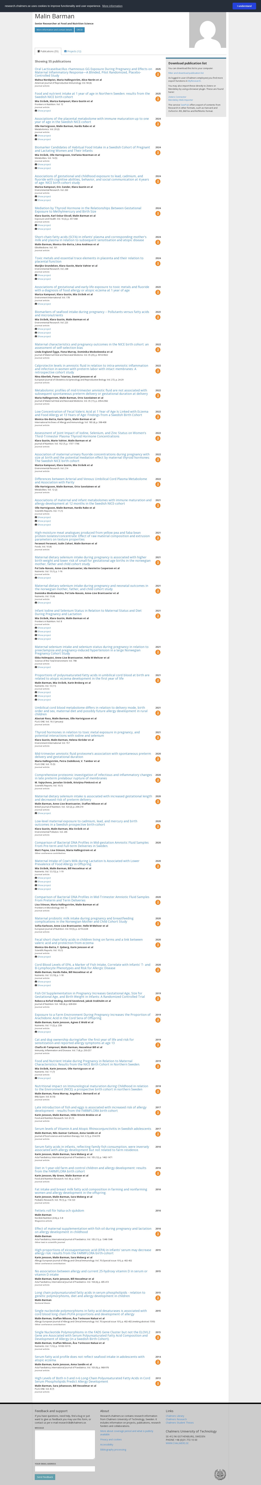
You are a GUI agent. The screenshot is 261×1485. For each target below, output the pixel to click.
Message (39, 1428)
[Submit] (45, 1477)
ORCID (80, 29)
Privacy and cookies (111, 1439)
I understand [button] (244, 6)
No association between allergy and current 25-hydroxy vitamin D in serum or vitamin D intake (91, 1272)
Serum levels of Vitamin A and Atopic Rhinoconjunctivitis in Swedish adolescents (93, 1129)
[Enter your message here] (65, 1444)
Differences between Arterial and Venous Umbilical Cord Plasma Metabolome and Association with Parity (91, 480)
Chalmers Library (175, 1415)
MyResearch (194, 80)
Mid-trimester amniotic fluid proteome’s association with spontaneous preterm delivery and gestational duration (93, 755)
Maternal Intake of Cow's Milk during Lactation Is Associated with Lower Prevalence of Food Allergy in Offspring (87, 862)
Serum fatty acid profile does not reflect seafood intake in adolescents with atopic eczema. (89, 1358)
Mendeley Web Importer (180, 99)
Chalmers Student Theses (180, 1422)
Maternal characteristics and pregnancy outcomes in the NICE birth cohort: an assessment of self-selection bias (92, 346)
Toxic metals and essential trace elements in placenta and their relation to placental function (89, 259)
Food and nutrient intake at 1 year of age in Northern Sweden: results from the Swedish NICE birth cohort (92, 95)
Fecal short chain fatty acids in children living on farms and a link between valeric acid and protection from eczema (89, 941)
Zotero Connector (177, 96)
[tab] (48, 51)
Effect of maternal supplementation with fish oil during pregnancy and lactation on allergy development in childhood (93, 1230)
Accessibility (106, 1444)
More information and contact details (54, 29)
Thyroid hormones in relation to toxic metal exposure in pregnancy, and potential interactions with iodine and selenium (87, 734)
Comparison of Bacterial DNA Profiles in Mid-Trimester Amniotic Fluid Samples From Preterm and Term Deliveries (92, 898)
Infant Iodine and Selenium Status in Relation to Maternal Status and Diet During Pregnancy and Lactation (88, 612)
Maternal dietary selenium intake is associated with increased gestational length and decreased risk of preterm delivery (93, 798)
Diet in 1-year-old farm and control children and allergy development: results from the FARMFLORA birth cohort (90, 1169)
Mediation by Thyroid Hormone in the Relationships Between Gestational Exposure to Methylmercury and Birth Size (88, 209)
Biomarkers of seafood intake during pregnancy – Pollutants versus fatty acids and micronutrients (92, 313)
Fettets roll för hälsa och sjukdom (59, 1210)
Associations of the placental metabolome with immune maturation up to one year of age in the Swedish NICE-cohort (92, 120)
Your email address (45, 1463)
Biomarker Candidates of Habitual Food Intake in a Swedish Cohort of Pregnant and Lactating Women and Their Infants (92, 149)
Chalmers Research (176, 1419)
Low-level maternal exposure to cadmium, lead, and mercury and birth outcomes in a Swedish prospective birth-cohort (86, 822)
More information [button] (112, 6)
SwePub (185, 104)
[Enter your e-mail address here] (65, 1469)
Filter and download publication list (186, 72)
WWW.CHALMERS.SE (177, 1443)
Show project (44, 110)
